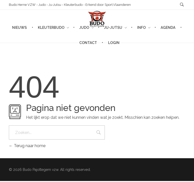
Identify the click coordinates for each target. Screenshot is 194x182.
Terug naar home (27, 145)
